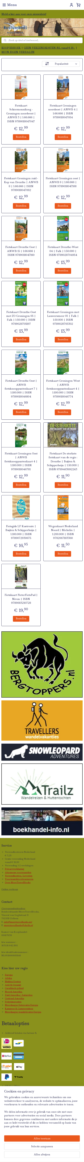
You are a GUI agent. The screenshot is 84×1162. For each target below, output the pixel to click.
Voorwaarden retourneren (19, 879)
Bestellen (21, 136)
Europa (9, 974)
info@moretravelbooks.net (18, 921)
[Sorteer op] (61, 64)
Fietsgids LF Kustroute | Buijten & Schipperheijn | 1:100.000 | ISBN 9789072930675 (21, 532)
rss (65, 1149)
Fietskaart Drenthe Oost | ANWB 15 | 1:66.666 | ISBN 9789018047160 (21, 251)
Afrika (8, 978)
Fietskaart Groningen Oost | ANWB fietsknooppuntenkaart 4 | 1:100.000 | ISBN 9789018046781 (21, 461)
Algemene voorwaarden (18, 872)
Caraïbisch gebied (14, 988)
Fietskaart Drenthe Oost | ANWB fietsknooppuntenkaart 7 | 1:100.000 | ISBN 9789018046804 (21, 388)
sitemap (58, 1149)
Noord (8, 991)
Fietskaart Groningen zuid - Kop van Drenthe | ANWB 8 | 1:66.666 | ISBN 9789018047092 (21, 184)
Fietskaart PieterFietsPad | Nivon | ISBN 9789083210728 (21, 599)
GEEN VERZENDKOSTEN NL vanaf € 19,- (49, 47)
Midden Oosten (13, 981)
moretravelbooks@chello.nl (18, 925)
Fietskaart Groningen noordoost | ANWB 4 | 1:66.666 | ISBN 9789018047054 (63, 111)
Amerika (17, 991)
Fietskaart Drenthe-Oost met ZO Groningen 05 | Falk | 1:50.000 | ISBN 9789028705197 (21, 318)
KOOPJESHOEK (11, 47)
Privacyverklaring (14, 868)
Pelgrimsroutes (13, 1001)
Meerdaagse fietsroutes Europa (21, 1005)
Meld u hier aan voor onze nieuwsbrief (23, 14)
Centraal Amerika (14, 998)
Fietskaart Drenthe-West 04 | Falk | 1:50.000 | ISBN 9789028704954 (63, 251)
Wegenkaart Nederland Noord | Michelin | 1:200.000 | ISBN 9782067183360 (63, 532)
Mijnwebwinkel (54, 1155)
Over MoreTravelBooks (17, 882)
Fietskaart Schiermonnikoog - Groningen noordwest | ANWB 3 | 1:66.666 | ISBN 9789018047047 (21, 113)
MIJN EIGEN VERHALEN (18, 52)
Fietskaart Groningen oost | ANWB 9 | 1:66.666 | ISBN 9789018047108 (63, 182)
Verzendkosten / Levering (18, 875)
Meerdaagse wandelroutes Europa (23, 1011)
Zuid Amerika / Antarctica (18, 994)
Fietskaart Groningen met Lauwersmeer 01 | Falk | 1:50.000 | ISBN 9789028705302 (63, 318)
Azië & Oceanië (13, 984)
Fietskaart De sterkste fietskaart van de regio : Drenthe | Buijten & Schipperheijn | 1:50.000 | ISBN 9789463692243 (63, 461)
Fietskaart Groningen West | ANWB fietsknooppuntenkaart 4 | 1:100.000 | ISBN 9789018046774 (63, 388)
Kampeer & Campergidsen (19, 1008)
